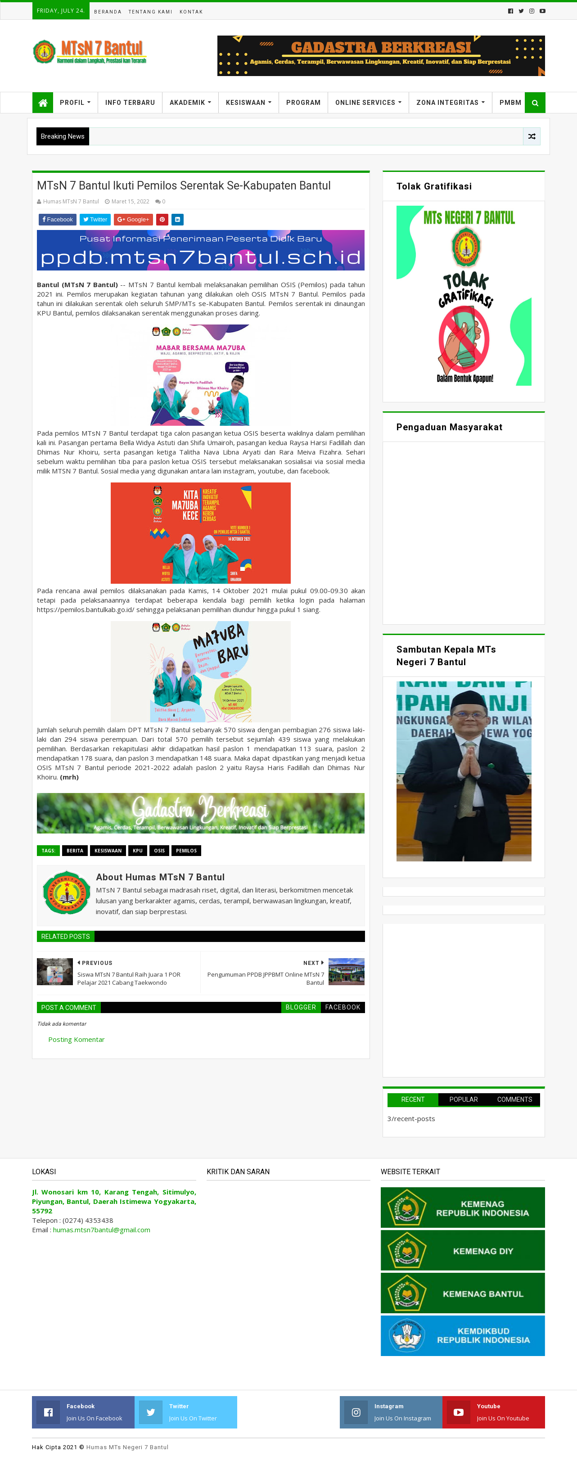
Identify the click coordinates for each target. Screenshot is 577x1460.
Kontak (191, 11)
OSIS (159, 850)
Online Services (365, 102)
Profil (72, 102)
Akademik (187, 102)
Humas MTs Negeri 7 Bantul (127, 1447)
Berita (75, 850)
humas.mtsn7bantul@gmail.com (101, 1229)
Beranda (108, 11)
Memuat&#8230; (464, 531)
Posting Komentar (76, 1039)
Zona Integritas (447, 102)
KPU (138, 850)
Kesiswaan (246, 102)
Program (303, 102)
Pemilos (186, 850)
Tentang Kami (151, 11)
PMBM (511, 102)
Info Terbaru (130, 102)
